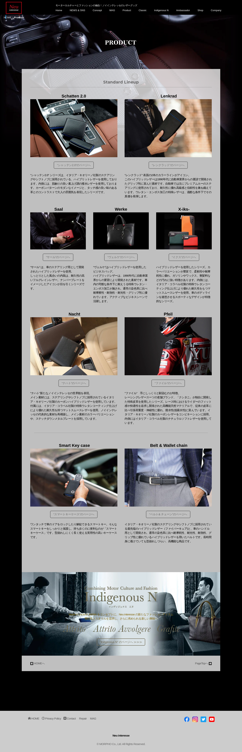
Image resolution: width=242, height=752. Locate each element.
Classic (143, 10)
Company (216, 10)
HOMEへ (37, 663)
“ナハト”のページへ (73, 383)
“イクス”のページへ (183, 257)
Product (127, 10)
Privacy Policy (51, 718)
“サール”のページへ (58, 257)
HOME (8, 17)
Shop (200, 10)
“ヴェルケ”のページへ (121, 257)
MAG (112, 10)
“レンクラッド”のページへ (168, 165)
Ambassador (183, 10)
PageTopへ (203, 663)
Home (59, 10)
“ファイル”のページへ (168, 383)
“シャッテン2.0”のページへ (74, 165)
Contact (70, 718)
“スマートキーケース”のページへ (74, 514)
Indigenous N (161, 10)
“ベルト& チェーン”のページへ (168, 514)
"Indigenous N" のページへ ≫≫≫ (121, 642)
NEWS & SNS (77, 10)
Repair (83, 718)
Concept (97, 10)
